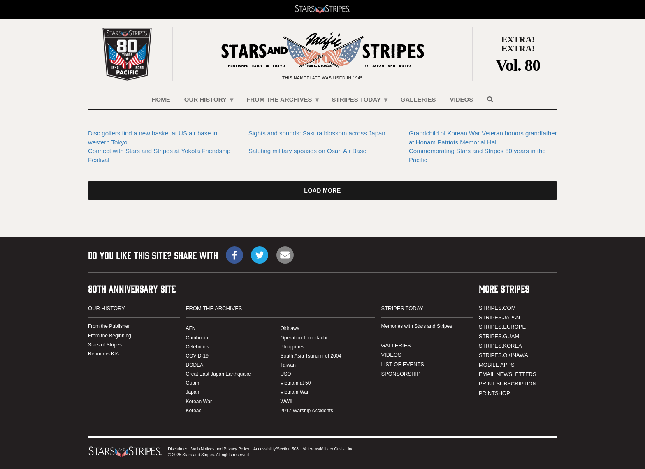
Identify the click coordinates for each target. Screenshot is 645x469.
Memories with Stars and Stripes (416, 326)
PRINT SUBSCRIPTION (507, 384)
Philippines (292, 347)
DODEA (195, 365)
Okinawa (290, 328)
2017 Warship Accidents (307, 410)
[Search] (490, 99)
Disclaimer (177, 449)
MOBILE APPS (497, 365)
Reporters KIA (103, 354)
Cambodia (197, 338)
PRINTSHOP (494, 393)
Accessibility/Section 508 (276, 449)
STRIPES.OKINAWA (503, 355)
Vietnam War (295, 392)
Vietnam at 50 (296, 383)
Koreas (194, 410)
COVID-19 (197, 356)
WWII (286, 401)
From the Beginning (109, 336)
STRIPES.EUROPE (502, 327)
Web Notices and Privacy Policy (220, 449)
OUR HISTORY (206, 102)
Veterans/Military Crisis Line (328, 449)
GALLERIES (418, 99)
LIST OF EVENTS (403, 364)
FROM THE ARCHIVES (279, 102)
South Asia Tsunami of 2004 (311, 356)
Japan (193, 392)
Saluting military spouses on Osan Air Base (307, 150)
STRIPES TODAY (357, 102)
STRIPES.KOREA (500, 346)
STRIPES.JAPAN (499, 317)
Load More (322, 190)
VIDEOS (461, 99)
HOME (161, 99)
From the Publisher (109, 326)
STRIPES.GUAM (499, 336)
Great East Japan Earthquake (218, 374)
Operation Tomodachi (304, 338)
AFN (191, 328)
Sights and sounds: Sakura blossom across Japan (316, 133)
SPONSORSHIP (400, 374)
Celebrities (197, 347)
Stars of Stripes (105, 345)
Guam (193, 383)
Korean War (199, 401)
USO (286, 374)
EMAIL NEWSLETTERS (507, 374)
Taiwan (288, 365)
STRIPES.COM (497, 308)
